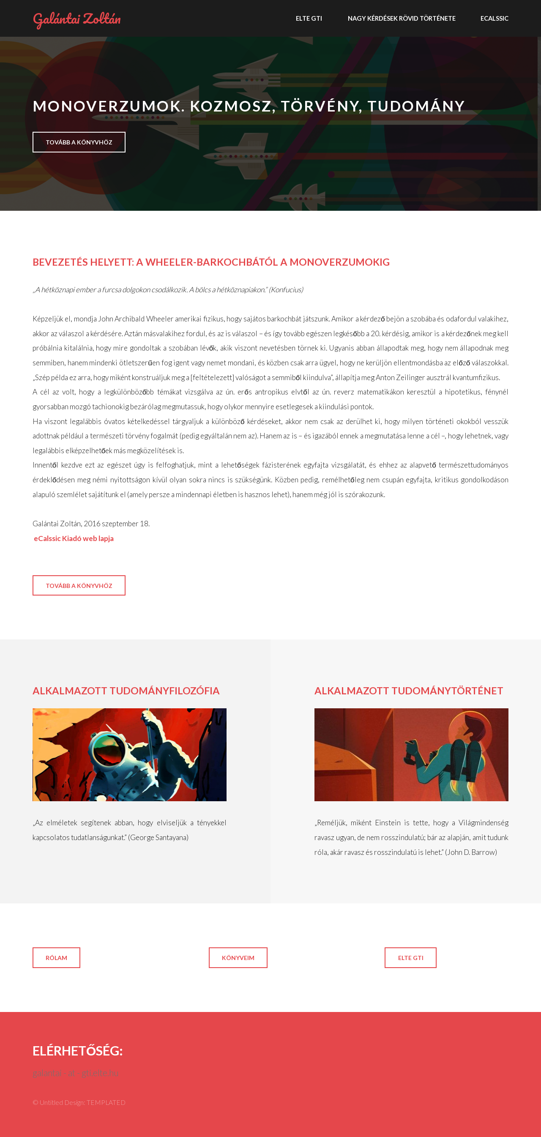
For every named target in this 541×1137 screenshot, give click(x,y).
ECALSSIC (494, 18)
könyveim (238, 957)
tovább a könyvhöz (79, 142)
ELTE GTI (309, 18)
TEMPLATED (106, 1102)
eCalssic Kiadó (57, 538)
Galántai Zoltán (77, 18)
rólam (56, 957)
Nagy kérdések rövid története (402, 18)
